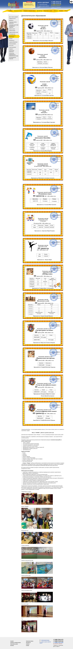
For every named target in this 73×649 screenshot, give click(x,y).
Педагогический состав (13, 32)
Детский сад (39, 10)
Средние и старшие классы (29, 10)
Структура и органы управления (13, 23)
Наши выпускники (12, 47)
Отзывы (66, 10)
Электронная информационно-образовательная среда (13, 54)
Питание (10, 38)
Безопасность (11, 40)
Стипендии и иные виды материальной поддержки (13, 26)
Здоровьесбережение (13, 42)
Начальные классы (18, 10)
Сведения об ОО (12, 18)
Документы (11, 20)
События (56, 10)
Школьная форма (12, 43)
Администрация (12, 30)
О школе (10, 10)
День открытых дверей (13, 16)
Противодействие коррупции (12, 58)
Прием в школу (12, 28)
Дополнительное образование (12, 36)
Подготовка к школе (48, 10)
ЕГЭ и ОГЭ (11, 45)
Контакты (61, 10)
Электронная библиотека (11, 51)
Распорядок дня (12, 34)
